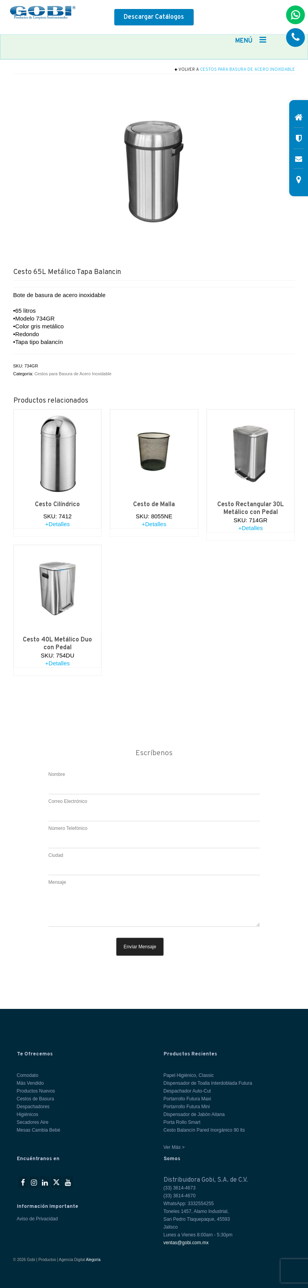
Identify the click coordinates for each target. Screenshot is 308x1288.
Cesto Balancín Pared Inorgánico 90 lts (204, 1130)
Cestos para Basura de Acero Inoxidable (247, 69)
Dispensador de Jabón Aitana (194, 1114)
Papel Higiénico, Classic (189, 1075)
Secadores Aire (33, 1122)
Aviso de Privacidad (37, 1219)
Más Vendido (30, 1083)
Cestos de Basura (35, 1099)
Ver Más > (174, 1147)
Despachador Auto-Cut (187, 1091)
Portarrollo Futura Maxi (187, 1099)
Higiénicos (27, 1114)
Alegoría (93, 1260)
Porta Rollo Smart (182, 1122)
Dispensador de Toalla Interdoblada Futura (208, 1083)
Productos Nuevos (36, 1091)
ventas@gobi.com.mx (186, 1242)
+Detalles (57, 524)
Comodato (27, 1075)
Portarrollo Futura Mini (187, 1106)
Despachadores (33, 1106)
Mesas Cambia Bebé (38, 1130)
